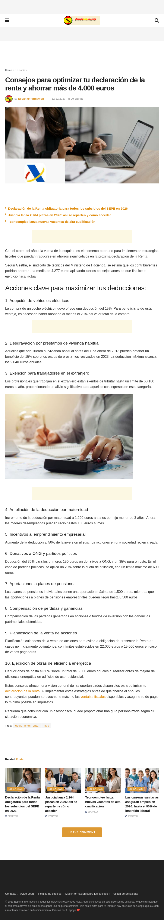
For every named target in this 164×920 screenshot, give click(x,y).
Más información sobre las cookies (86, 893)
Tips (46, 725)
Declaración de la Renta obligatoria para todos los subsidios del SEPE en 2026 (68, 208)
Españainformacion (31, 98)
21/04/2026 (11, 816)
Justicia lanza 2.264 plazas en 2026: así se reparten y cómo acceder (59, 215)
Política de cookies (49, 893)
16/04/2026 (91, 812)
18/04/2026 (52, 816)
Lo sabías (21, 70)
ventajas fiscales (93, 696)
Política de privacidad (125, 893)
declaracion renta (26, 725)
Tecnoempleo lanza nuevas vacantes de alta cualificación (51, 221)
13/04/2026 (132, 816)
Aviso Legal (27, 893)
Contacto (10, 893)
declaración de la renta (22, 691)
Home (8, 70)
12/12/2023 (59, 98)
